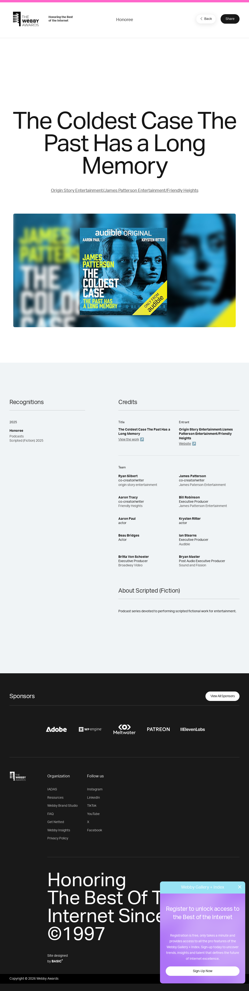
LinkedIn (93, 797)
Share (230, 19)
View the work (128, 439)
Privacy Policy (57, 838)
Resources (55, 797)
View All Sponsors (222, 696)
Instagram (94, 789)
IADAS (52, 789)
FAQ (50, 814)
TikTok (91, 805)
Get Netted (55, 822)
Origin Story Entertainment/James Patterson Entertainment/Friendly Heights (124, 191)
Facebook (94, 830)
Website (185, 443)
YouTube (93, 814)
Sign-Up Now (202, 971)
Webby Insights (58, 830)
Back (205, 18)
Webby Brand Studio (62, 805)
